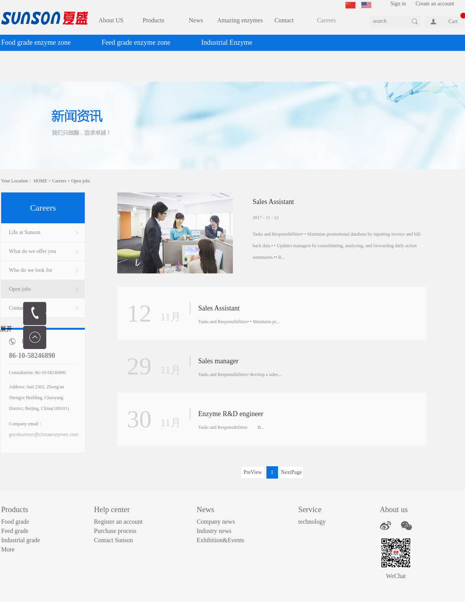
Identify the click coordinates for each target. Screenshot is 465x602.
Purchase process (115, 531)
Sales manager (218, 361)
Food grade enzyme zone (36, 42)
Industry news (214, 531)
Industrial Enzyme (226, 42)
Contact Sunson (113, 540)
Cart (453, 21)
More (8, 549)
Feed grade (15, 531)
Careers (59, 181)
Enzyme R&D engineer (230, 414)
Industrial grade (20, 540)
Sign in (398, 4)
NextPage (291, 472)
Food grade (15, 521)
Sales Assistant (273, 202)
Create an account (435, 4)
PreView (252, 472)
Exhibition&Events (220, 540)
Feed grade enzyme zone (135, 42)
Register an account (118, 521)
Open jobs (80, 181)
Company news (216, 521)
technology (312, 521)
